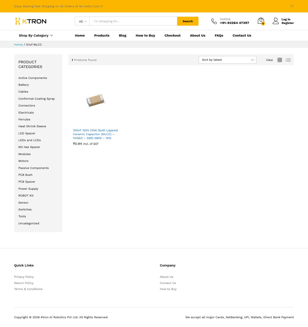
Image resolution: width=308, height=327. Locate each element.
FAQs (219, 35)
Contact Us (242, 35)
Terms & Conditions (28, 289)
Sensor (23, 202)
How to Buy (145, 35)
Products (102, 35)
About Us (197, 35)
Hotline (225, 19)
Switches (25, 209)
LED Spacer (26, 133)
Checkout (172, 35)
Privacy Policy (24, 276)
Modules (24, 154)
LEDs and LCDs (29, 140)
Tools (22, 216)
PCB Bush (25, 174)
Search (188, 21)
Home (80, 35)
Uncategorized (28, 223)
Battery (23, 84)
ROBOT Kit (26, 195)
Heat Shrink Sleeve (32, 126)
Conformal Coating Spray (36, 98)
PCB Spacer (26, 181)
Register (288, 23)
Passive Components (33, 168)
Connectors (26, 105)
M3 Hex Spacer (29, 147)
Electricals (26, 112)
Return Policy (23, 283)
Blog (122, 35)
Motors (23, 161)
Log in (281, 19)
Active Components (32, 78)
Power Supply (28, 188)
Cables (23, 91)
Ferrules (24, 119)
